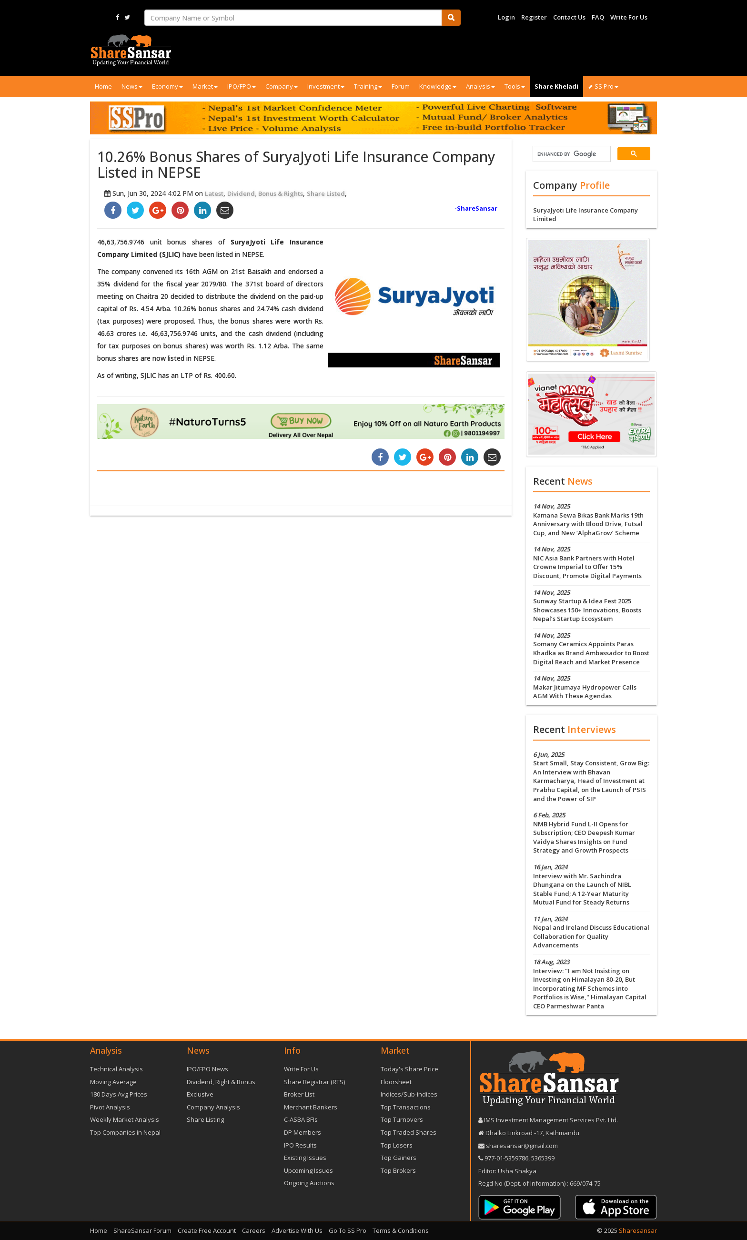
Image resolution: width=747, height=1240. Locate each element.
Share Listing (205, 1119)
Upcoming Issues (308, 1170)
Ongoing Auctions (309, 1183)
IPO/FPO (241, 86)
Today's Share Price (409, 1069)
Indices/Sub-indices (409, 1094)
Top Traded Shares (408, 1132)
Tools (515, 86)
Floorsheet (396, 1081)
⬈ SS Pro (603, 86)
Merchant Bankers (310, 1107)
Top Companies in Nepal (125, 1132)
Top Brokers (398, 1170)
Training (368, 86)
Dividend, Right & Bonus (221, 1081)
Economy (167, 86)
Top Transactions (406, 1107)
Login (506, 17)
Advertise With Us (297, 1230)
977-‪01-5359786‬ (506, 1158)
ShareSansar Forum (142, 1230)
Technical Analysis (116, 1069)
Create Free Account (207, 1230)
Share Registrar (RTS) (314, 1081)
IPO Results (300, 1145)
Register (534, 17)
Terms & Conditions (401, 1230)
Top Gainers (398, 1157)
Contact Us (569, 17)
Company (281, 86)
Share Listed (326, 193)
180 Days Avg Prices (118, 1094)
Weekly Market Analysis (124, 1119)
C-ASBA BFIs (301, 1119)
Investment (325, 86)
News (131, 86)
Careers (253, 1230)
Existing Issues (305, 1157)
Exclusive (200, 1094)
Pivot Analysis (110, 1107)
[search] (570, 154)
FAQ (598, 17)
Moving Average (113, 1081)
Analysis (480, 86)
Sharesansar (638, 1230)
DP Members (302, 1132)
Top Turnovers (402, 1119)
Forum (401, 86)
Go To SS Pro (347, 1230)
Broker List (299, 1094)
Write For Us (628, 17)
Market (205, 86)
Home (103, 86)
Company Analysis (213, 1107)
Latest (214, 193)
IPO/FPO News (207, 1069)
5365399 (542, 1158)
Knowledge (437, 86)
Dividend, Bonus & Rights (265, 193)
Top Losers (397, 1145)
